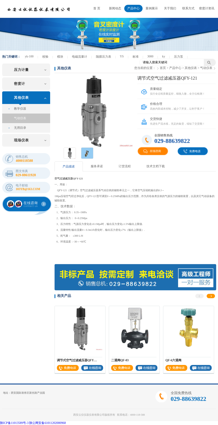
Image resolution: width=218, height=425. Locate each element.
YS (122, 56)
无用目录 (20, 127)
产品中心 (133, 8)
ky (163, 56)
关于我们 (170, 8)
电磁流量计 (79, 56)
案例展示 (152, 8)
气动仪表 (20, 118)
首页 (163, 68)
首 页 (96, 8)
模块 (60, 56)
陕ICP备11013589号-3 (14, 423)
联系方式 (188, 8)
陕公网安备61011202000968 (47, 423)
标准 (136, 56)
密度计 (19, 83)
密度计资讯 (206, 8)
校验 (45, 56)
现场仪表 (21, 140)
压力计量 (21, 70)
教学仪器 (20, 108)
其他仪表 (21, 97)
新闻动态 (115, 8)
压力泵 (178, 56)
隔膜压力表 (103, 56)
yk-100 (29, 56)
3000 (150, 56)
